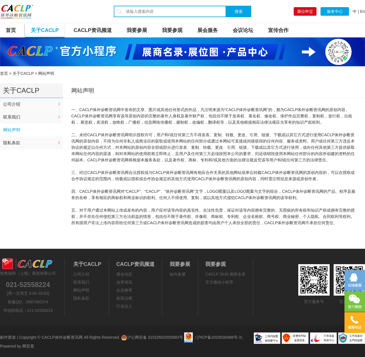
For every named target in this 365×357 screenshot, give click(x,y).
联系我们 (11, 117)
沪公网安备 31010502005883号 (152, 337)
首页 (11, 30)
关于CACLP (45, 30)
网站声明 (11, 129)
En (362, 11)
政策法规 (124, 298)
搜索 (239, 11)
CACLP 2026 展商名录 (225, 274)
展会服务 (207, 30)
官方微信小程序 (219, 282)
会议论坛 (243, 30)
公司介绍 (11, 104)
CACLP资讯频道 (93, 30)
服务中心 (335, 11)
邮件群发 (8, 337)
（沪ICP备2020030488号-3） (219, 337)
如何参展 (178, 274)
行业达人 (124, 306)
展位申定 (305, 11)
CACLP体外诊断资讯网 (62, 337)
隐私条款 (11, 142)
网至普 (28, 346)
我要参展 (137, 30)
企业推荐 (124, 290)
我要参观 (172, 30)
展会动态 (124, 274)
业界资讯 (124, 282)
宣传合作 (278, 30)
